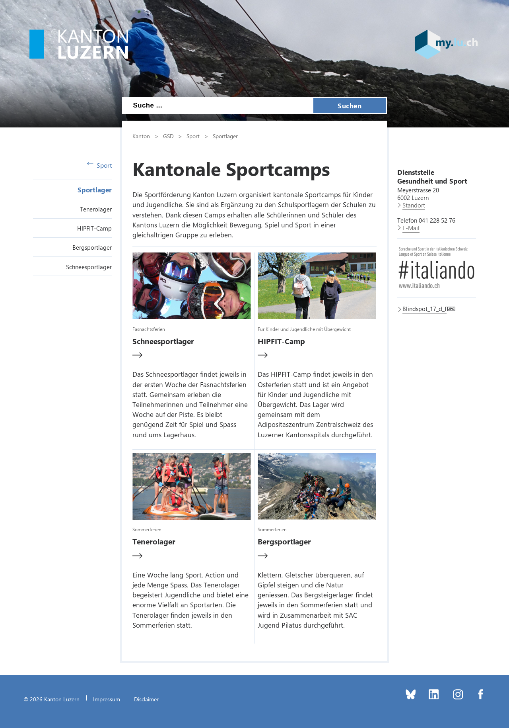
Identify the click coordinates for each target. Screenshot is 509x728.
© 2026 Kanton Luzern (51, 699)
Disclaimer (146, 699)
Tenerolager (96, 209)
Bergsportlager (92, 247)
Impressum (106, 699)
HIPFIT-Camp (94, 228)
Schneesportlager (89, 267)
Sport (99, 165)
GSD (168, 135)
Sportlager (95, 189)
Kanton (141, 135)
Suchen (349, 105)
